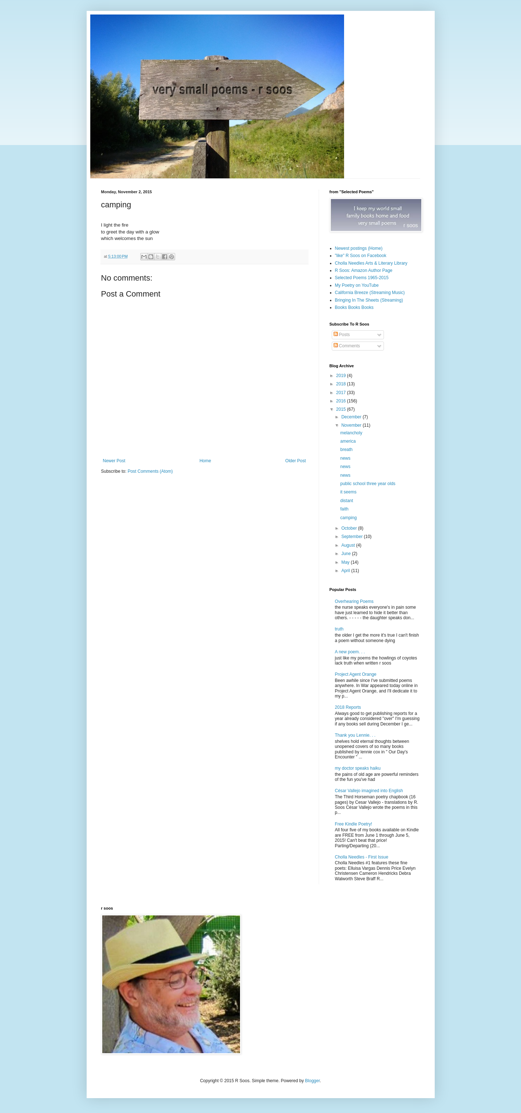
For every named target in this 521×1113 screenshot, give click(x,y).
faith (344, 509)
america (348, 441)
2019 (341, 375)
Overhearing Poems (354, 601)
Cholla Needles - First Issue (361, 857)
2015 (341, 409)
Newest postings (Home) (359, 248)
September (352, 536)
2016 (341, 401)
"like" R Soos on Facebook (360, 255)
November (352, 425)
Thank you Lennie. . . (355, 735)
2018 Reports (348, 707)
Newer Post (114, 460)
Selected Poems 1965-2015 (362, 277)
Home (205, 460)
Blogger (312, 1080)
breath (346, 449)
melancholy (351, 432)
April (346, 570)
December (352, 416)
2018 (341, 383)
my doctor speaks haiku (358, 768)
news (345, 458)
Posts (342, 334)
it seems (348, 492)
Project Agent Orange (356, 674)
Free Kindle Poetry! (353, 824)
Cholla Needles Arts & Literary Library (371, 263)
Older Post (295, 460)
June (346, 553)
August (348, 545)
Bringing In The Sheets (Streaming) (369, 300)
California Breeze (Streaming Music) (370, 292)
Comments (347, 345)
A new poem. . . (350, 651)
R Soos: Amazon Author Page (364, 270)
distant (346, 500)
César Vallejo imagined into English (369, 790)
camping (348, 517)
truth (339, 629)
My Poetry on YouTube (357, 285)
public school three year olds (367, 483)
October (349, 528)
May (346, 562)
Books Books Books (354, 307)
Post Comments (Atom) (150, 471)
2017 (341, 392)
